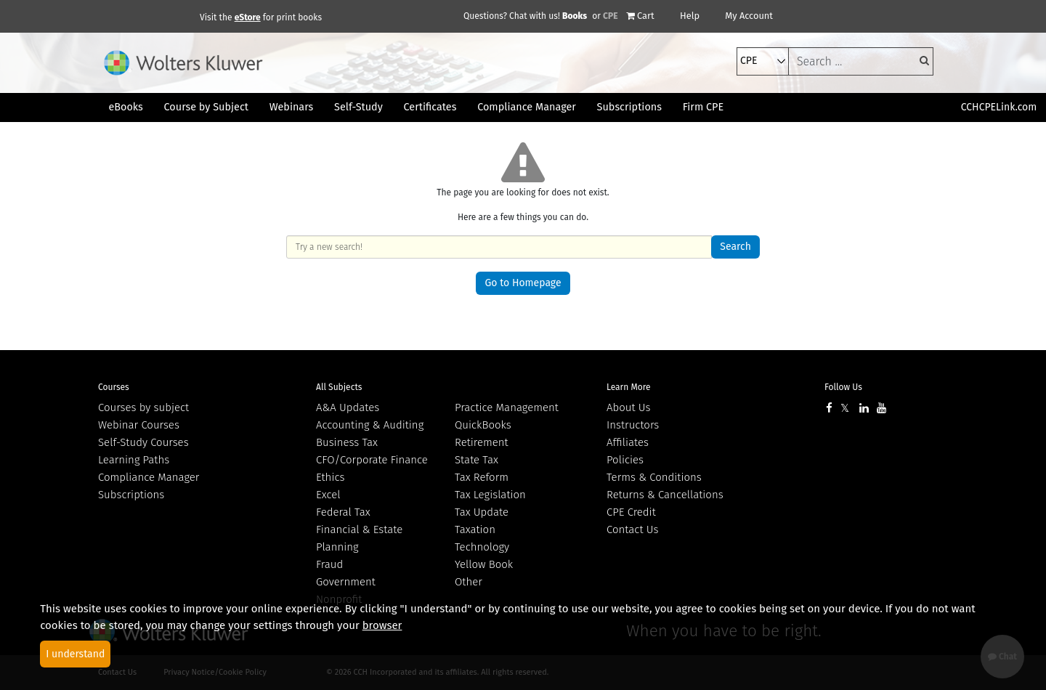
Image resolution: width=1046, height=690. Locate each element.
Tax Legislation (490, 494)
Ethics (330, 477)
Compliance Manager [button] (526, 107)
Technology (482, 546)
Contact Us (632, 529)
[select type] (763, 61)
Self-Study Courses (143, 442)
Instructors (633, 424)
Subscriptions (131, 494)
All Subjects (339, 387)
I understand (75, 654)
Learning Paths (133, 459)
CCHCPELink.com (999, 107)
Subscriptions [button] (629, 107)
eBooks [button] (125, 107)
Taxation (475, 529)
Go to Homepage (523, 283)
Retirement (481, 442)
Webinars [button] (291, 107)
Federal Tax (343, 512)
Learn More (629, 387)
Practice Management (507, 407)
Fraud (329, 564)
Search (735, 246)
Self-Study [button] (358, 107)
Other (468, 581)
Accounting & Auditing (369, 424)
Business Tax (347, 442)
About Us (628, 407)
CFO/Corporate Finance (372, 459)
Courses (113, 387)
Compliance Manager (148, 477)
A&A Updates (347, 407)
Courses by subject (143, 407)
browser (382, 625)
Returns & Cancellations (665, 494)
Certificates (430, 107)
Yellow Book (484, 564)
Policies (625, 459)
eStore (248, 17)
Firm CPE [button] (703, 107)
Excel (328, 494)
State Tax (476, 459)
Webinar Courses (138, 424)
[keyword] (860, 61)
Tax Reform (481, 477)
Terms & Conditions (654, 477)
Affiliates (628, 442)
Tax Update (481, 512)
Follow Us (843, 387)
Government (346, 581)
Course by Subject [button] (206, 107)
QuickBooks (483, 424)
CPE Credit (631, 512)
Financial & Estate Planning (359, 538)
